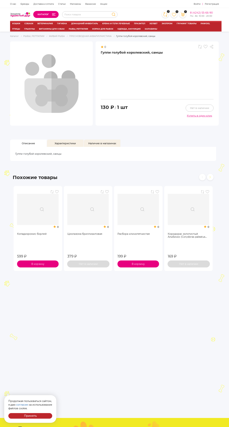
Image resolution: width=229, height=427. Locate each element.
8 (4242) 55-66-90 (201, 13)
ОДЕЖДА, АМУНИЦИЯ (129, 29)
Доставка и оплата (43, 4)
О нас (13, 4)
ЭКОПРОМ (167, 23)
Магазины (75, 4)
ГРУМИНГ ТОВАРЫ (186, 23)
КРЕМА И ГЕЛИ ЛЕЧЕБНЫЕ (116, 23)
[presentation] (202, 177)
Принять (30, 415)
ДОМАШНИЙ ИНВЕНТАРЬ (84, 23)
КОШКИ (16, 23)
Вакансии (90, 4)
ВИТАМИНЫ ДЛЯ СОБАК (52, 29)
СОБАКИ (28, 23)
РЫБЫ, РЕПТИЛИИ (78, 29)
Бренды (25, 4)
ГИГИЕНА (62, 23)
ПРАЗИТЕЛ (139, 23)
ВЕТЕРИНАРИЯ (45, 23)
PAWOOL (205, 23)
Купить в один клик (199, 115)
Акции (103, 4)
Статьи (62, 4)
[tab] (28, 143)
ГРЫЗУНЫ (29, 29)
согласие (22, 404)
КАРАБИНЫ (151, 29)
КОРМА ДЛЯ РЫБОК (102, 29)
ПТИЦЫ (16, 29)
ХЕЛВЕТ (153, 23)
